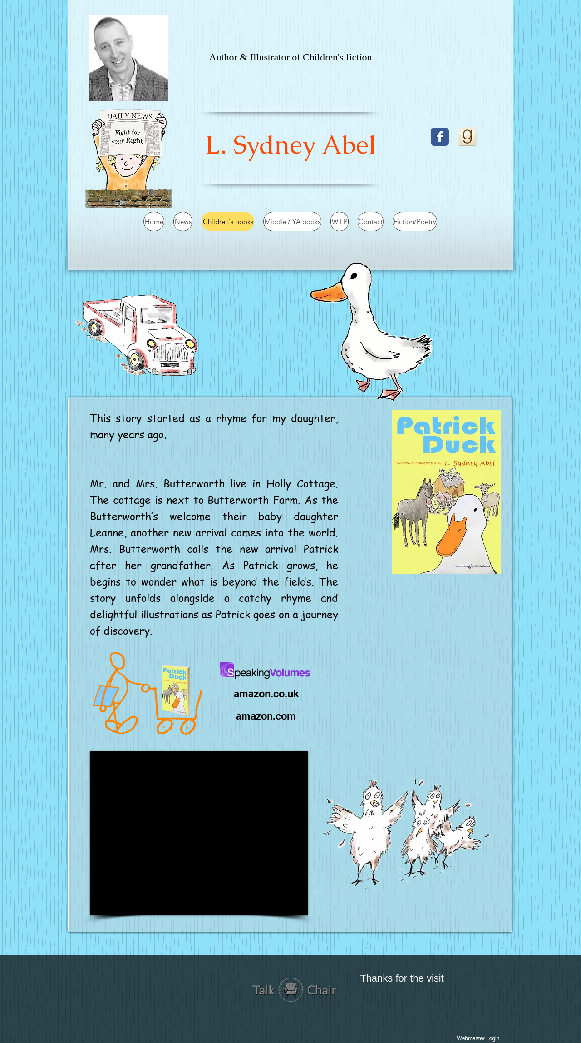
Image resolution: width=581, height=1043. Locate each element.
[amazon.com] (266, 716)
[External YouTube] (198, 833)
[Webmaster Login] (478, 1038)
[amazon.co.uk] (266, 694)
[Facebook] (440, 137)
